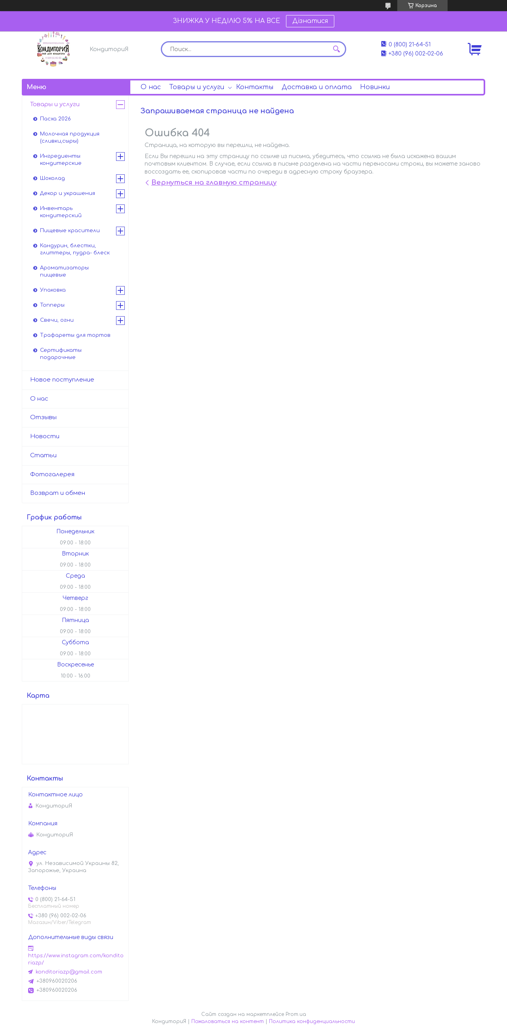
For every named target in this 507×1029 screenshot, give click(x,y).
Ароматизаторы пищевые (64, 271)
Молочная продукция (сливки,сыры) (69, 137)
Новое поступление (62, 379)
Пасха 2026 (55, 119)
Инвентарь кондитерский (61, 212)
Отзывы (43, 417)
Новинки (375, 87)
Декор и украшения (67, 193)
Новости (44, 436)
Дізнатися (310, 21)
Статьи (43, 455)
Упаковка (53, 290)
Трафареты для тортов (75, 335)
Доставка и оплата (317, 87)
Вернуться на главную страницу (213, 182)
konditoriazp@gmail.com (69, 972)
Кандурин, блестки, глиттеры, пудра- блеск (75, 249)
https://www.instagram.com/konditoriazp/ (76, 959)
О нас (151, 87)
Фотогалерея (52, 474)
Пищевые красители (70, 230)
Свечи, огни (57, 320)
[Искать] (336, 49)
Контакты (254, 87)
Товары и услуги (196, 87)
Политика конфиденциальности (312, 1021)
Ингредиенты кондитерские (61, 159)
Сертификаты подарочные (61, 353)
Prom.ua (296, 1014)
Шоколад (52, 178)
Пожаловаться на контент (227, 1021)
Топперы (52, 305)
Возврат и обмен (57, 493)
